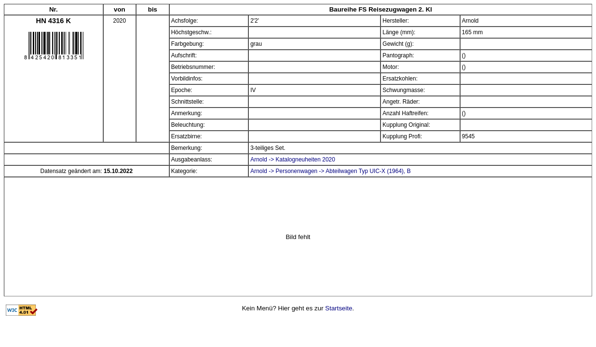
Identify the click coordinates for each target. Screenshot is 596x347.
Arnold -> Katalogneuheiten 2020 (292, 159)
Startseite (338, 308)
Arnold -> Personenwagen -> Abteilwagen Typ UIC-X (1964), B (330, 171)
